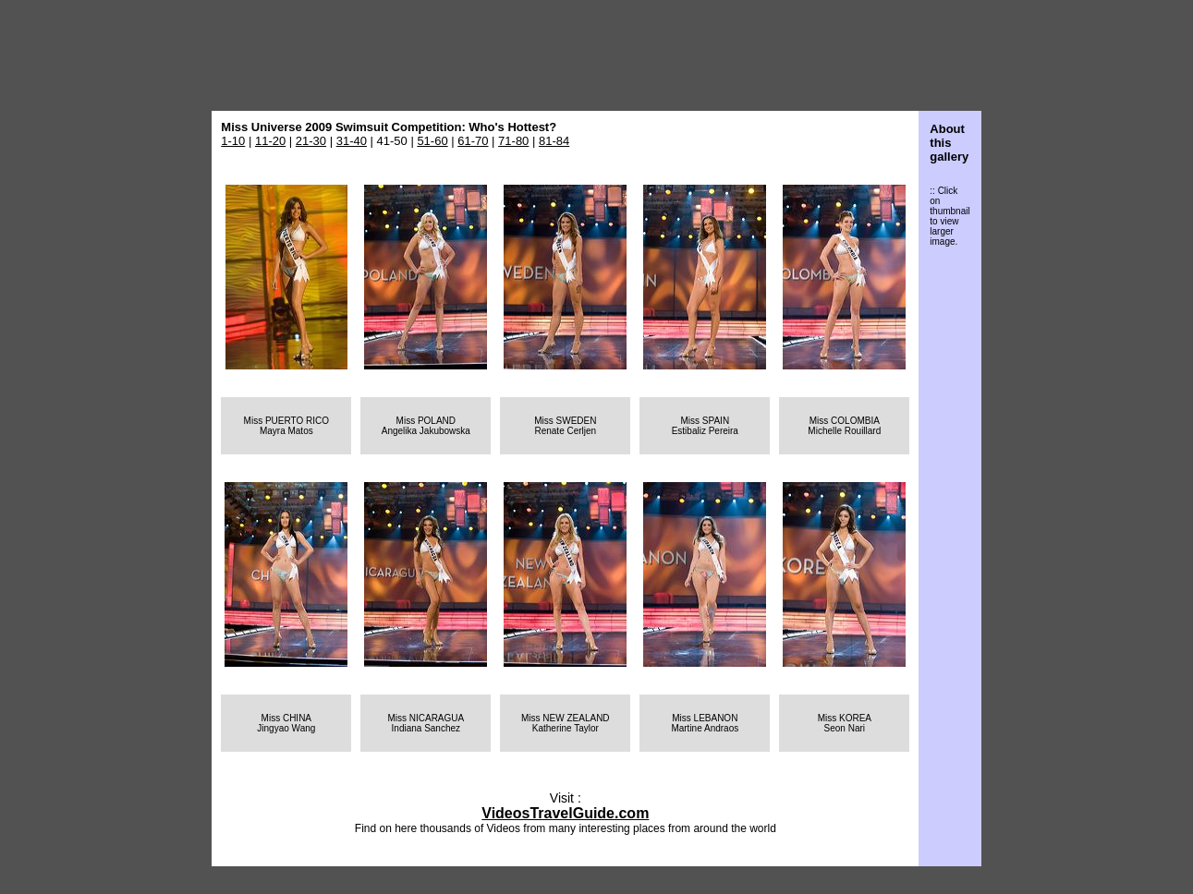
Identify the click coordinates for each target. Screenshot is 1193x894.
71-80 (513, 141)
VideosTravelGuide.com (565, 813)
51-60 (432, 141)
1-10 (233, 141)
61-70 (472, 141)
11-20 (270, 141)
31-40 (351, 141)
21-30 (311, 141)
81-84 (554, 141)
